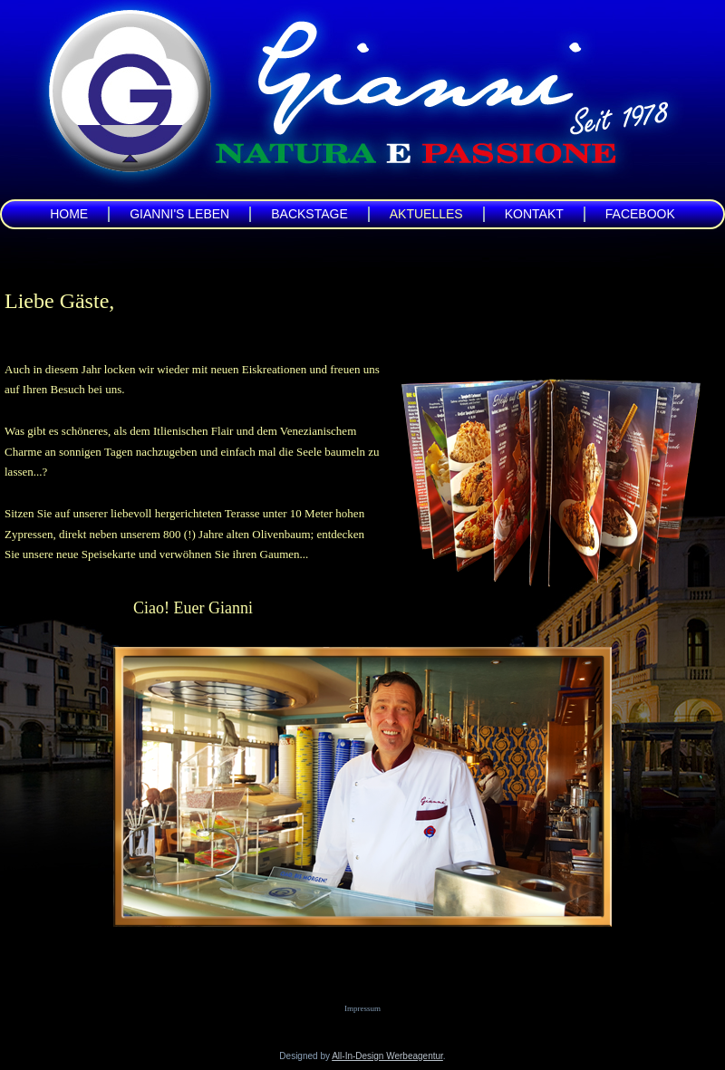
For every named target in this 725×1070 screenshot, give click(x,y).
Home (69, 214)
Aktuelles (426, 214)
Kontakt (534, 214)
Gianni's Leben (179, 214)
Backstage (309, 214)
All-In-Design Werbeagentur (387, 1056)
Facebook (640, 214)
